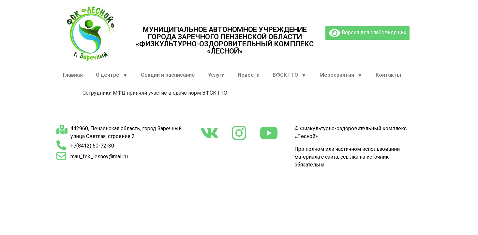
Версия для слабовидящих (367, 33)
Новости (249, 75)
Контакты (388, 75)
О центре (112, 75)
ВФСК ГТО (289, 75)
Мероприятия (341, 75)
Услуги (216, 75)
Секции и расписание (168, 75)
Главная (73, 75)
